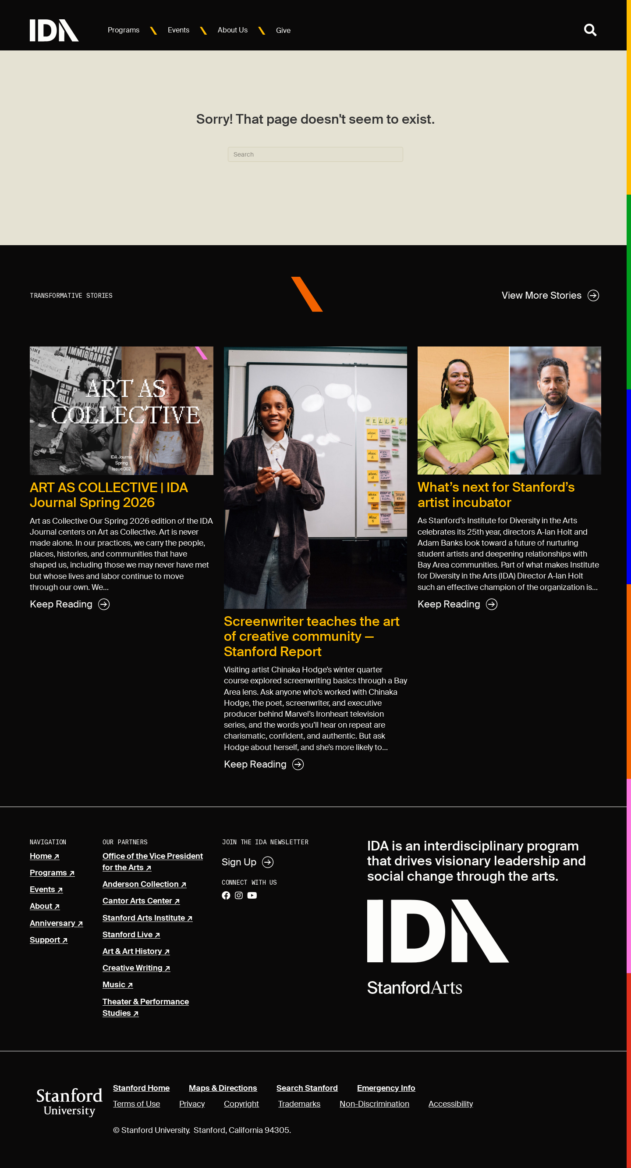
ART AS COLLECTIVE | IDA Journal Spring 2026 (109, 495)
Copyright (241, 1104)
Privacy (192, 1104)
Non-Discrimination (374, 1104)
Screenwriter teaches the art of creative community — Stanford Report (312, 636)
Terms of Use (136, 1104)
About (41, 907)
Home (41, 857)
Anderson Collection (141, 885)
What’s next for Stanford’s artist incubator (496, 495)
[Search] (315, 154)
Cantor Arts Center (137, 901)
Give (283, 30)
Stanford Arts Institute (144, 918)
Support (45, 940)
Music (114, 985)
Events (178, 30)
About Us (233, 30)
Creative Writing (133, 968)
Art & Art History (132, 952)
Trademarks (299, 1104)
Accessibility (451, 1104)
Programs (123, 30)
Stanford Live (127, 935)
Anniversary (52, 924)
